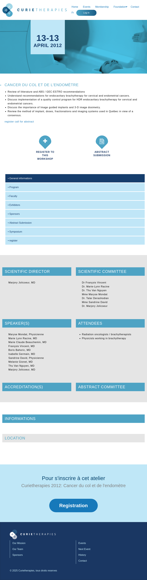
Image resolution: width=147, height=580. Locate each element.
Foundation (120, 7)
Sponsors (14, 214)
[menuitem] (74, 7)
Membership (102, 7)
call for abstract (24, 121)
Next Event (84, 549)
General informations (20, 178)
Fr (73, 12)
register (10, 121)
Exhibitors (14, 205)
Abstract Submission (20, 222)
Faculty (12, 196)
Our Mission (18, 543)
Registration (73, 505)
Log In (86, 12)
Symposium (15, 231)
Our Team (17, 549)
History (82, 555)
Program (13, 187)
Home (75, 7)
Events (86, 7)
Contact (135, 7)
